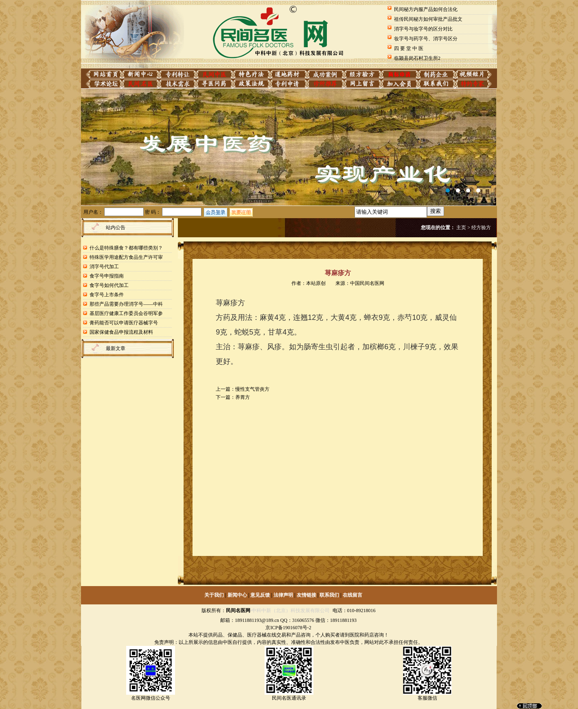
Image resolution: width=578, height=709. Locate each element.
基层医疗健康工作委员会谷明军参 (126, 313)
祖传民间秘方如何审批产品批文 (428, 19)
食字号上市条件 (107, 295)
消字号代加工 (104, 266)
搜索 (435, 211)
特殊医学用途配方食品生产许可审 (126, 257)
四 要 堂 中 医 (408, 48)
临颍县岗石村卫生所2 (417, 58)
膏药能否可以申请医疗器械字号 (124, 323)
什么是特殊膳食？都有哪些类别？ (126, 248)
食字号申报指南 (107, 276)
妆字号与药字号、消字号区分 (426, 39)
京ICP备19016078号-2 (288, 627)
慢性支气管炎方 (252, 389)
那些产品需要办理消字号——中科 (126, 304)
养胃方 (242, 397)
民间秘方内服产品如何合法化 (426, 9)
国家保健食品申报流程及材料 (121, 332)
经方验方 (481, 227)
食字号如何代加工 (109, 285)
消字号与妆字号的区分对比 (423, 29)
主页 (461, 227)
